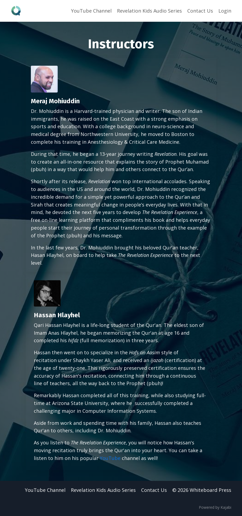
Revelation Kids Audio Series (149, 11)
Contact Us (200, 11)
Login (224, 11)
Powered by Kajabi (215, 507)
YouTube (110, 458)
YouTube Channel (91, 11)
